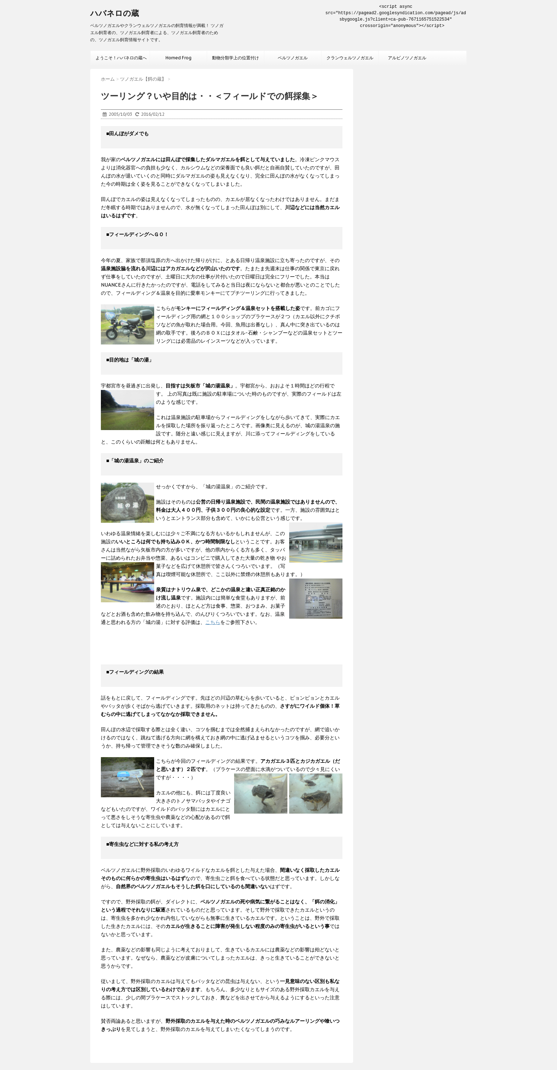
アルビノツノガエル (407, 57)
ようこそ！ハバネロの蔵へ (121, 57)
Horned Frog (178, 57)
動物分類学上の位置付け (235, 57)
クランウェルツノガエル (349, 57)
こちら (212, 622)
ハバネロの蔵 (114, 13)
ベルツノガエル (293, 57)
